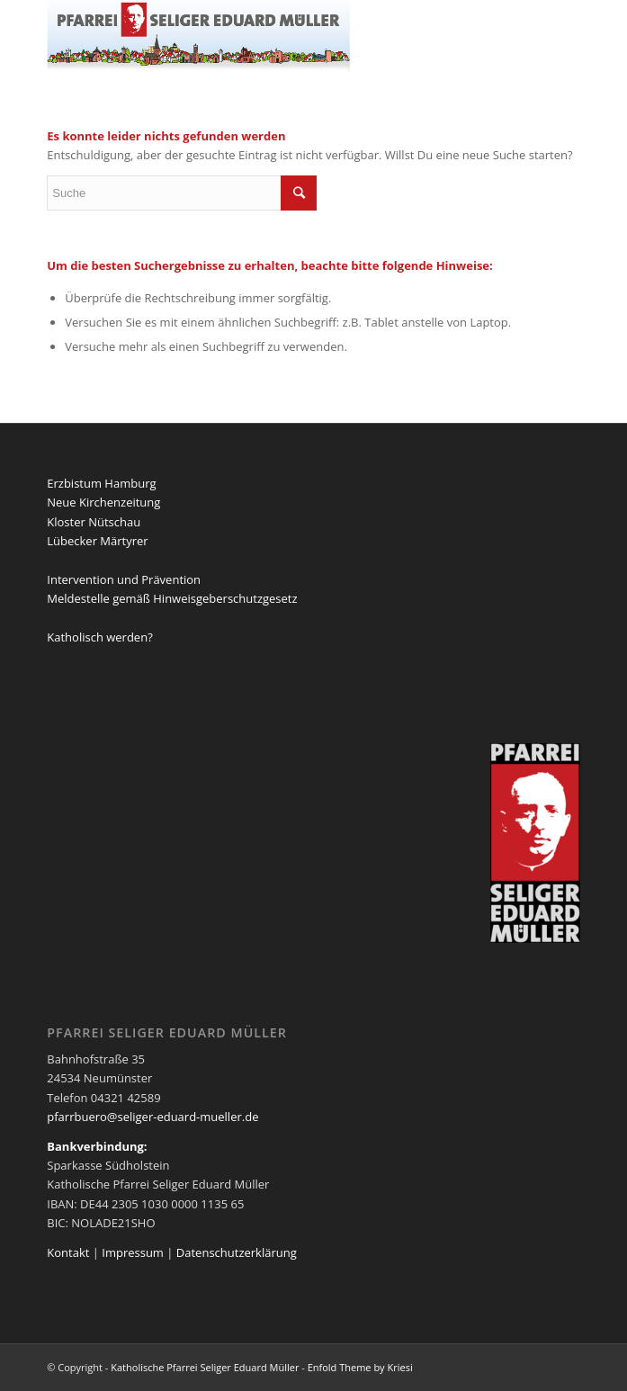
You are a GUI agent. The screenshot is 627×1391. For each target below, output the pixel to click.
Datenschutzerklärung (236, 1252)
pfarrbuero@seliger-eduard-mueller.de (152, 1116)
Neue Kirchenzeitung (103, 502)
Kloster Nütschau (93, 522)
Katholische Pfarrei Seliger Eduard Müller (205, 1367)
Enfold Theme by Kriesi (360, 1367)
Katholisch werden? (99, 637)
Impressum (133, 1252)
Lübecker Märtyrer (97, 541)
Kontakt (68, 1252)
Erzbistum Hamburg (101, 483)
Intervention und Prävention (124, 579)
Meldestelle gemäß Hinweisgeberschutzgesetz (172, 598)
